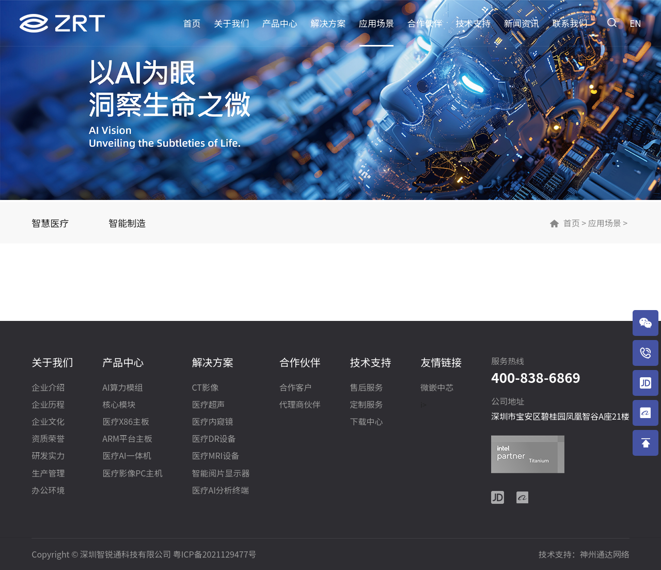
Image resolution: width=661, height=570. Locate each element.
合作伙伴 (425, 23)
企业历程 (48, 404)
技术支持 (473, 23)
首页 (192, 23)
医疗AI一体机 (126, 456)
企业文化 (48, 422)
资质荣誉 (48, 439)
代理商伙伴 (299, 404)
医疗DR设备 (213, 439)
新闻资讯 (521, 23)
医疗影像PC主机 (132, 473)
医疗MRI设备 (215, 456)
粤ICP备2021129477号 (215, 554)
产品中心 (279, 23)
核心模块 (118, 404)
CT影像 (205, 387)
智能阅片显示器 (220, 473)
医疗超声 (208, 404)
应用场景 (376, 23)
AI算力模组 (122, 387)
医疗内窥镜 (212, 422)
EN (635, 23)
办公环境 (48, 490)
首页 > (574, 223)
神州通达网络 (604, 554)
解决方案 (327, 23)
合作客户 (295, 387)
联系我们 (569, 23)
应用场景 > (606, 223)
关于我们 (231, 23)
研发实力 (48, 456)
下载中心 (366, 422)
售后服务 (366, 387)
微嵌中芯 (436, 387)
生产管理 (48, 473)
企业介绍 (48, 387)
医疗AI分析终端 (220, 490)
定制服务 (366, 404)
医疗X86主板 (125, 422)
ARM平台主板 (127, 439)
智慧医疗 (50, 222)
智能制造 (127, 222)
